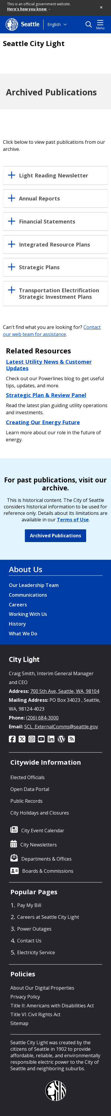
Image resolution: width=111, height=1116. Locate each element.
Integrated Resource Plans (54, 245)
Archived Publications (55, 535)
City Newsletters (38, 844)
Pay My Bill (29, 905)
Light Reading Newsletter (53, 175)
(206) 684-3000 (42, 717)
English (54, 24)
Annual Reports (39, 198)
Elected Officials (27, 777)
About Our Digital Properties (42, 988)
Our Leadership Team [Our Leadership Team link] (34, 585)
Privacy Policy (25, 996)
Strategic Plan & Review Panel (46, 395)
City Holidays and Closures (39, 813)
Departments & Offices (46, 859)
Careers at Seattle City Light (48, 917)
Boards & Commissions (47, 871)
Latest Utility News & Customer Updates (49, 365)
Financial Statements (47, 221)
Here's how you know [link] (29, 9)
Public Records (26, 801)
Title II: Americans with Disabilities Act (52, 1005)
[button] (101, 7)
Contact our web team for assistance (52, 330)
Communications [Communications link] (28, 595)
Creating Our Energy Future (43, 421)
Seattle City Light (34, 43)
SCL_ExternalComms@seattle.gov (61, 726)
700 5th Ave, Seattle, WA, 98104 (64, 691)
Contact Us (29, 940)
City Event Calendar (42, 830)
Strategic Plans (39, 267)
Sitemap (19, 1023)
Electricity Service (36, 952)
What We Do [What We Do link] (23, 633)
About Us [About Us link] (25, 569)
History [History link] (17, 624)
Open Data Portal (29, 789)
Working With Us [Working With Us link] (28, 614)
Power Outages (34, 929)
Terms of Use (73, 519)
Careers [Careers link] (18, 604)
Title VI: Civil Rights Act (35, 1014)
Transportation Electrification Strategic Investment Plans (59, 293)
